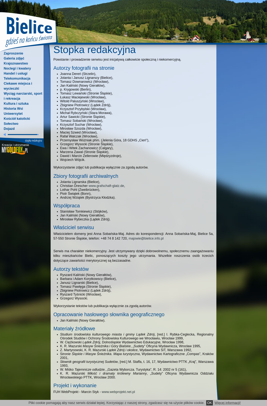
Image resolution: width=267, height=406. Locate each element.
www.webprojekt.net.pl (118, 392)
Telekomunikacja (17, 78)
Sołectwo (11, 124)
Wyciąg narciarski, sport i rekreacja (23, 96)
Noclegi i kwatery (17, 68)
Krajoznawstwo (16, 63)
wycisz (5, 134)
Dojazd (9, 129)
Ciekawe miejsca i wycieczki (18, 86)
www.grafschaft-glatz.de (106, 186)
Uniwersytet (13, 113)
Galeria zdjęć (14, 58)
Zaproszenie (13, 53)
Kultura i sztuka (16, 103)
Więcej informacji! (228, 403)
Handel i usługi (15, 73)
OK (209, 403)
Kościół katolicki (17, 119)
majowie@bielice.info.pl (146, 238)
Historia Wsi (13, 108)
